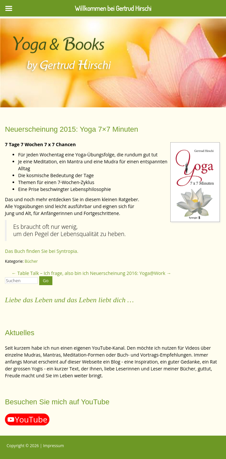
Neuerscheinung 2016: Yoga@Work (130, 273)
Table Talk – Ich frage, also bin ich (50, 273)
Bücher (31, 261)
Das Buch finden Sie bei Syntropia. (41, 251)
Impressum (53, 445)
